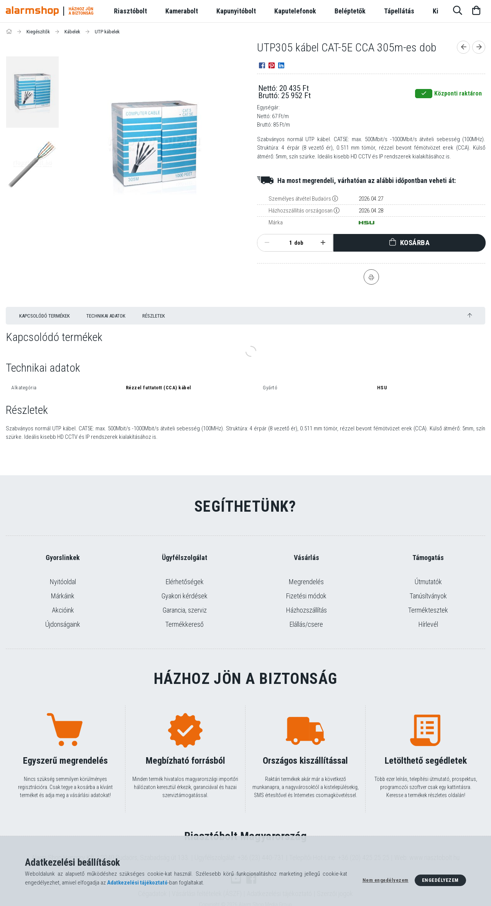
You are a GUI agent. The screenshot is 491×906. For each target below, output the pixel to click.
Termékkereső (184, 624)
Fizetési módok (306, 596)
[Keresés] (457, 11)
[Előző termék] (463, 47)
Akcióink (63, 610)
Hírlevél (428, 624)
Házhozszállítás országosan (301, 210)
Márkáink (62, 596)
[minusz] (267, 242)
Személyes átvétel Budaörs (300, 198)
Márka (276, 222)
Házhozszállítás (306, 610)
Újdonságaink (62, 624)
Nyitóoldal (63, 582)
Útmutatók (428, 582)
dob (298, 242)
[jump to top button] (470, 315)
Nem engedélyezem (385, 880)
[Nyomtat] (371, 277)
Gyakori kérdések (184, 596)
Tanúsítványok (428, 596)
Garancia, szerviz (185, 610)
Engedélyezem (440, 880)
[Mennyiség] (286, 243)
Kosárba (415, 242)
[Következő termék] (478, 47)
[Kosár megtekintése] (476, 11)
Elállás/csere (306, 624)
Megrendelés (306, 582)
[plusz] (323, 242)
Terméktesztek (428, 610)
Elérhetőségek (185, 582)
